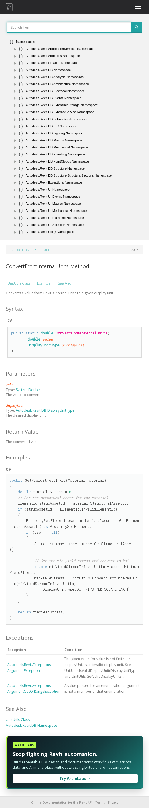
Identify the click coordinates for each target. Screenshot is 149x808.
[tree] (74, 136)
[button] (15, 49)
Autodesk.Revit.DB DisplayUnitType (45, 410)
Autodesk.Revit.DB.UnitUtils (30, 249)
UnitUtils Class (19, 283)
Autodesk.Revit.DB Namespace (31, 725)
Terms (100, 802)
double (46, 333)
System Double (28, 389)
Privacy (113, 802)
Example (44, 283)
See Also (64, 283)
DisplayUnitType (44, 345)
